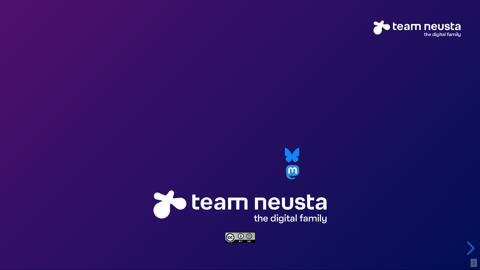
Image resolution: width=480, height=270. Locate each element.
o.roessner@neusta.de (220, 155)
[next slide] (468, 248)
